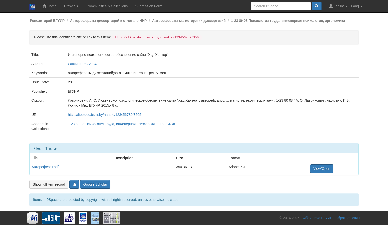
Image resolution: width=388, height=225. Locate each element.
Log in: (338, 6)
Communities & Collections (107, 6)
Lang (356, 6)
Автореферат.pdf (45, 167)
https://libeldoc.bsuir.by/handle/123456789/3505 (104, 115)
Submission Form (148, 6)
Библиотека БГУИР (316, 218)
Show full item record (49, 184)
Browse (71, 6)
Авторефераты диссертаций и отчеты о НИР (108, 21)
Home (49, 6)
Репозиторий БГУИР (47, 21)
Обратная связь (348, 218)
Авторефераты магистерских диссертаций (189, 21)
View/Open (321, 169)
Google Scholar (95, 184)
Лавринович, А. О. (82, 64)
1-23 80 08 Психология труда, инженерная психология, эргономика (288, 21)
